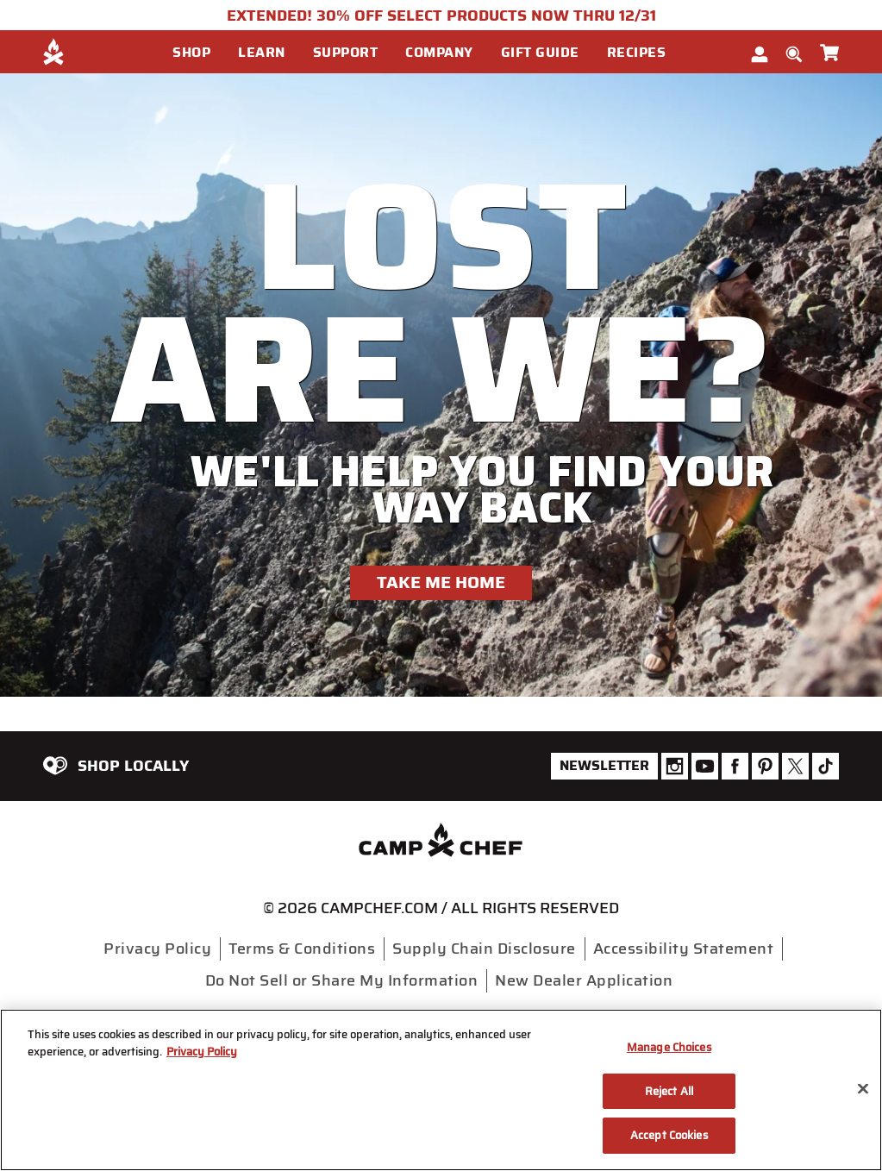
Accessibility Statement (683, 948)
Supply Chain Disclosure (484, 948)
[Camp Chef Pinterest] (765, 766)
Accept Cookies (669, 1135)
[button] (198, 52)
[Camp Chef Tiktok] (825, 766)
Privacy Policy (157, 948)
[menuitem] (205, 52)
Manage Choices (669, 1047)
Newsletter (604, 765)
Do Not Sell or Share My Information (342, 980)
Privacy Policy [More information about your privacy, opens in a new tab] (201, 1052)
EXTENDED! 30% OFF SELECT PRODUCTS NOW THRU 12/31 (441, 15)
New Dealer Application (583, 980)
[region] (441, 1090)
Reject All (669, 1091)
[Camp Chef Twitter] (795, 766)
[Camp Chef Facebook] (735, 766)
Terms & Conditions (301, 948)
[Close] (863, 1089)
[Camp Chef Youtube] (704, 766)
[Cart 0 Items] (829, 49)
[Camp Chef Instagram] (674, 766)
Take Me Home (441, 582)
